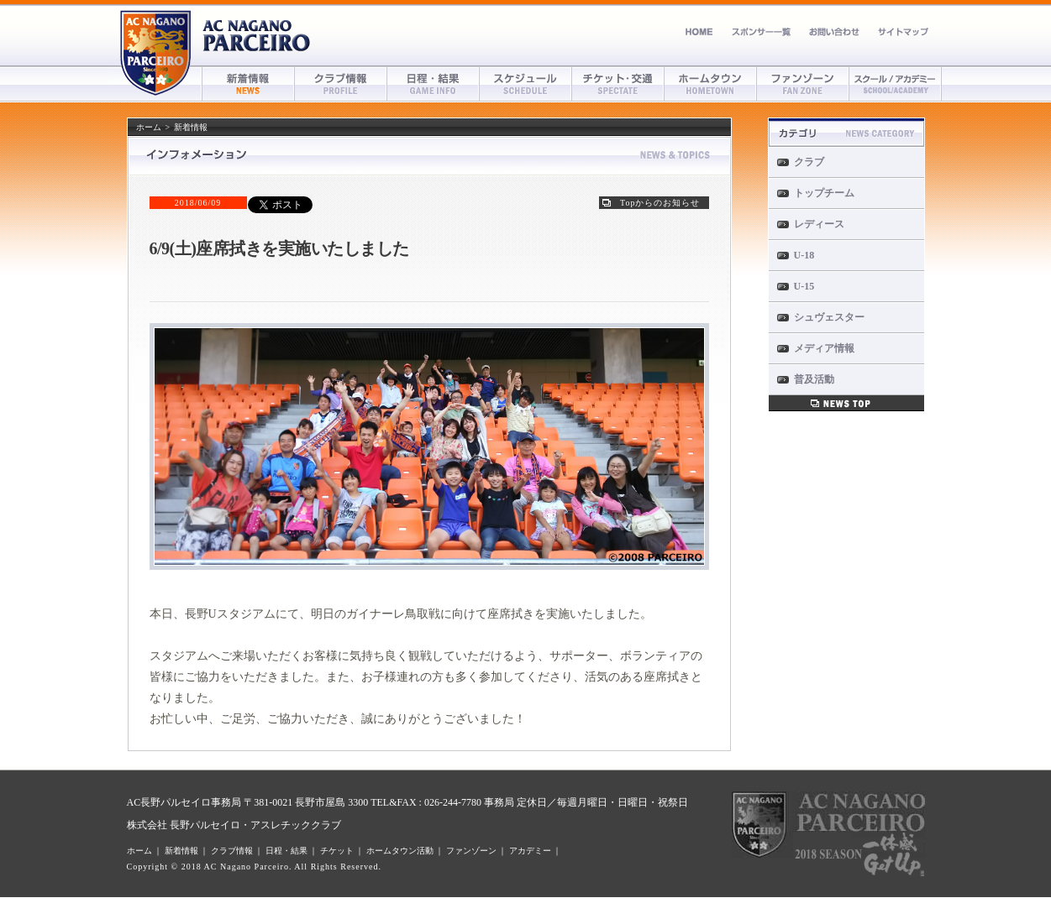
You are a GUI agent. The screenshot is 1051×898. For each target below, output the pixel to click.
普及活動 (814, 379)
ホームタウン (711, 84)
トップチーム (824, 193)
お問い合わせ (834, 31)
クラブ (809, 162)
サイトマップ (903, 31)
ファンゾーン (803, 84)
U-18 (804, 255)
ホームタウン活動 (400, 850)
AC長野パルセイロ (257, 36)
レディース (819, 224)
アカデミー (895, 84)
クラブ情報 (341, 84)
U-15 (804, 286)
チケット (618, 84)
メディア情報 (824, 348)
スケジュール (526, 84)
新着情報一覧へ (846, 403)
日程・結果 (433, 84)
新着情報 (248, 84)
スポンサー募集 (761, 31)
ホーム (699, 31)
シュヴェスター (829, 317)
